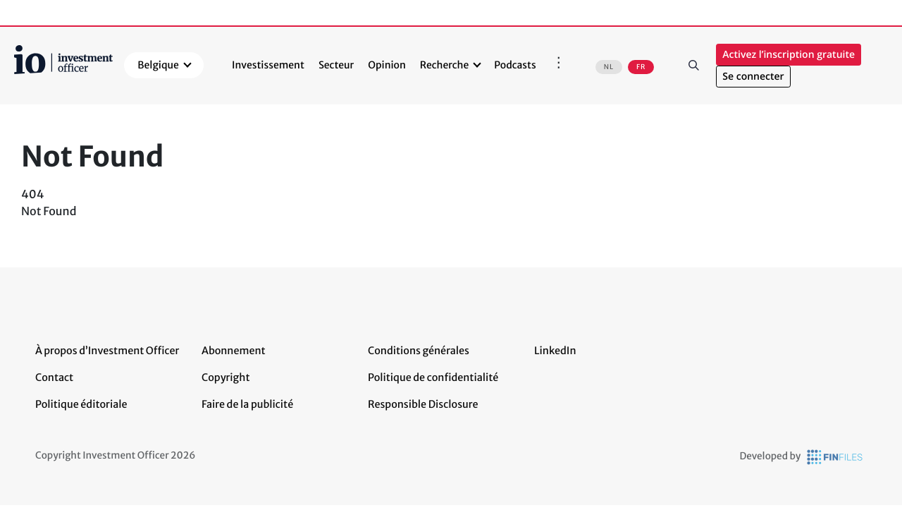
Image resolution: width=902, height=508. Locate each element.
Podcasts (515, 65)
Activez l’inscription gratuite (788, 54)
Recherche (444, 65)
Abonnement (234, 350)
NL (609, 67)
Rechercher (693, 65)
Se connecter (753, 76)
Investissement (268, 65)
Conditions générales (418, 350)
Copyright (225, 377)
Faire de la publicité (247, 404)
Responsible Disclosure (423, 404)
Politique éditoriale (81, 404)
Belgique (158, 65)
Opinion (387, 65)
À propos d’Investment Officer (107, 350)
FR (640, 67)
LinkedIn (555, 350)
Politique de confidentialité (433, 377)
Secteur (336, 65)
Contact (54, 377)
